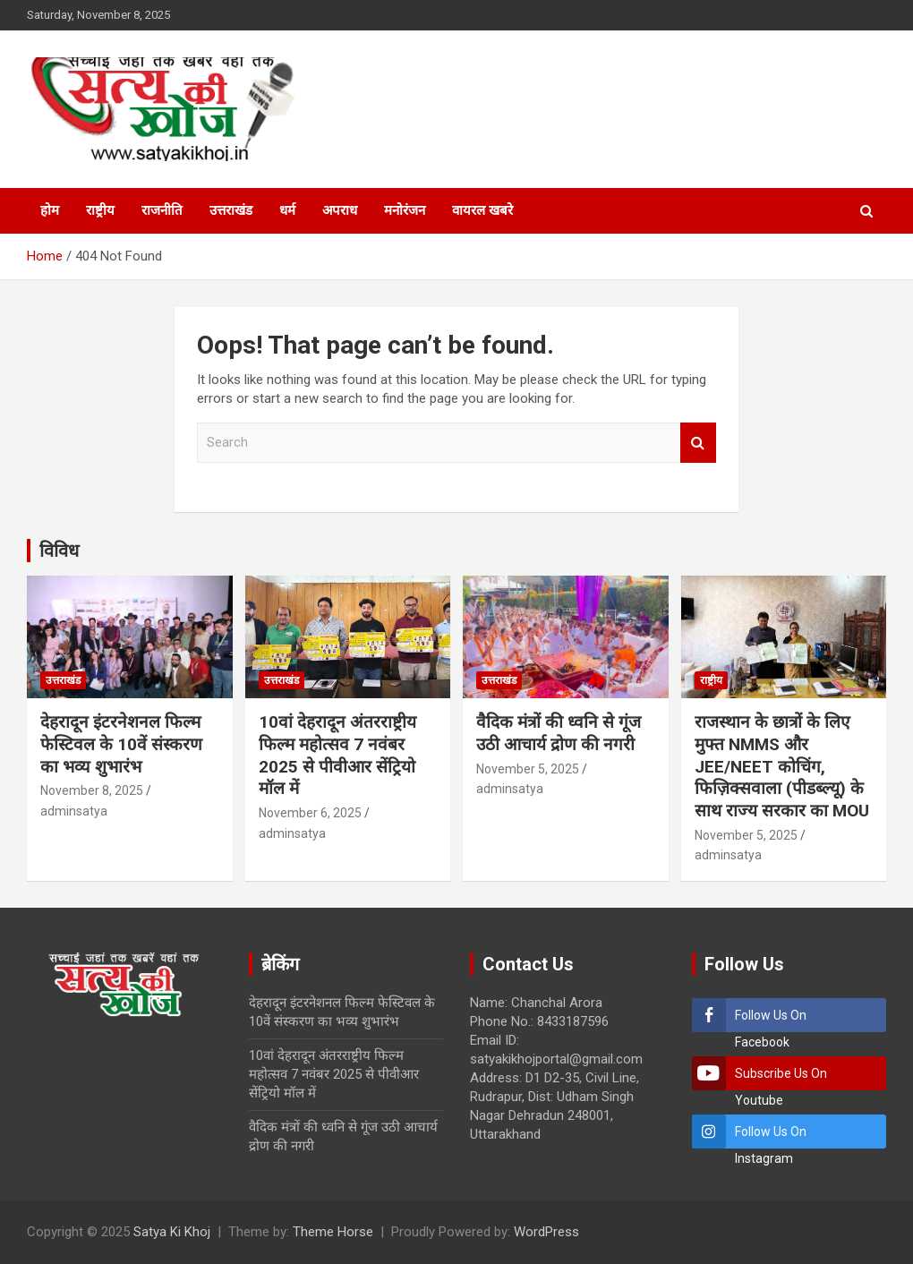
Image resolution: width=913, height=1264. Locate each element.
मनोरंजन (404, 210)
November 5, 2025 (527, 769)
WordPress (546, 1232)
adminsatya (73, 811)
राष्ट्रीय (100, 210)
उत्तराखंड (230, 210)
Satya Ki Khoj (171, 1232)
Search (698, 443)
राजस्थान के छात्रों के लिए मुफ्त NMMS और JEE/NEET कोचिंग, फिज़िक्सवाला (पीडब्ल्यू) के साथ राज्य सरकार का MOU (782, 766)
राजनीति (162, 210)
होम (49, 210)
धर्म (287, 210)
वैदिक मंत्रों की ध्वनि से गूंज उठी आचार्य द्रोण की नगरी (558, 733)
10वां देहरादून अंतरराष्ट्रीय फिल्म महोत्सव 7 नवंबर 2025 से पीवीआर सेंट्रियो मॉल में (337, 755)
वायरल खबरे (482, 210)
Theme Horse (333, 1232)
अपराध (339, 210)
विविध (59, 550)
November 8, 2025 (91, 790)
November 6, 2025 (310, 813)
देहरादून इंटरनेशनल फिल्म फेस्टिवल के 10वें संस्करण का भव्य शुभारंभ (121, 744)
